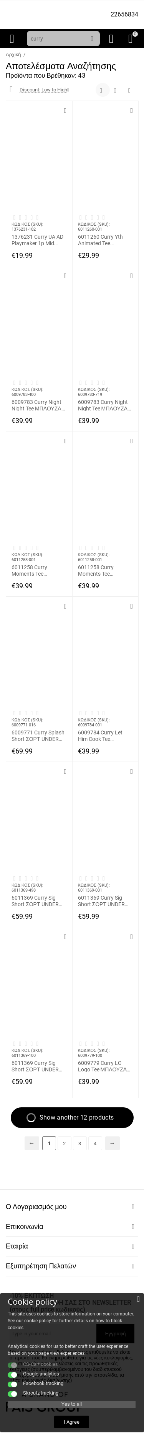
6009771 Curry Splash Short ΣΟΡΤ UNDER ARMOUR (38, 735)
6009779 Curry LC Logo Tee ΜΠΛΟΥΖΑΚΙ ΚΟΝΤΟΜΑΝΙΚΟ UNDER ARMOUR (105, 1066)
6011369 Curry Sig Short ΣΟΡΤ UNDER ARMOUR (35, 901)
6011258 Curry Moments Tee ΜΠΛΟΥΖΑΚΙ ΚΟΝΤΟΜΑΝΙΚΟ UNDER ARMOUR (32, 570)
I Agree (71, 1422)
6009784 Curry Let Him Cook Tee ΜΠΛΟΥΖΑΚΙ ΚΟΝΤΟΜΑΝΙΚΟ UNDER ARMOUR (100, 735)
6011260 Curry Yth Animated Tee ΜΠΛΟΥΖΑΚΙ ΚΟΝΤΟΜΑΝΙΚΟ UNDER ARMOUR (100, 240)
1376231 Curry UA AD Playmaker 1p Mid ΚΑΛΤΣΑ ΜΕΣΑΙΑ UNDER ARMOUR (37, 240)
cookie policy (37, 1320)
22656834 (124, 14)
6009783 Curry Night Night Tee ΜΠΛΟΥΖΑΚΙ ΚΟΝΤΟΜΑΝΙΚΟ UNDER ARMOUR (39, 405)
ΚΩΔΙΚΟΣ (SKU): (27, 224)
